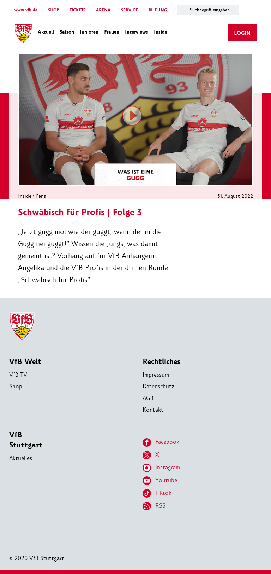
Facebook (161, 442)
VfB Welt (25, 361)
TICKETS (77, 10)
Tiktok (157, 493)
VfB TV (18, 374)
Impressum (156, 374)
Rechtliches (161, 361)
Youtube (160, 480)
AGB (148, 398)
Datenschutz (158, 386)
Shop (15, 386)
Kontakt (153, 409)
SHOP (53, 10)
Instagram (161, 468)
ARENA (103, 10)
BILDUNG (158, 10)
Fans (41, 196)
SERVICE (129, 10)
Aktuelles (20, 458)
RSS (154, 506)
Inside (24, 196)
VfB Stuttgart (25, 440)
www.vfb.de (25, 10)
